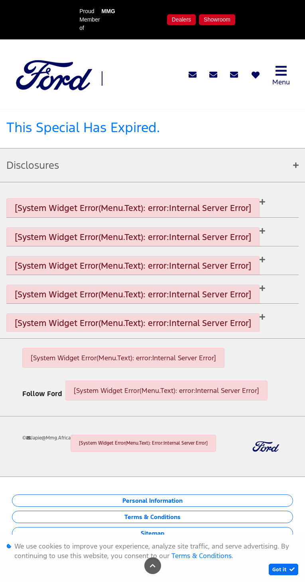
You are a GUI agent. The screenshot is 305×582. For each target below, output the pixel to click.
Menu (281, 75)
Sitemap (152, 533)
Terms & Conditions (152, 517)
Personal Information (152, 500)
